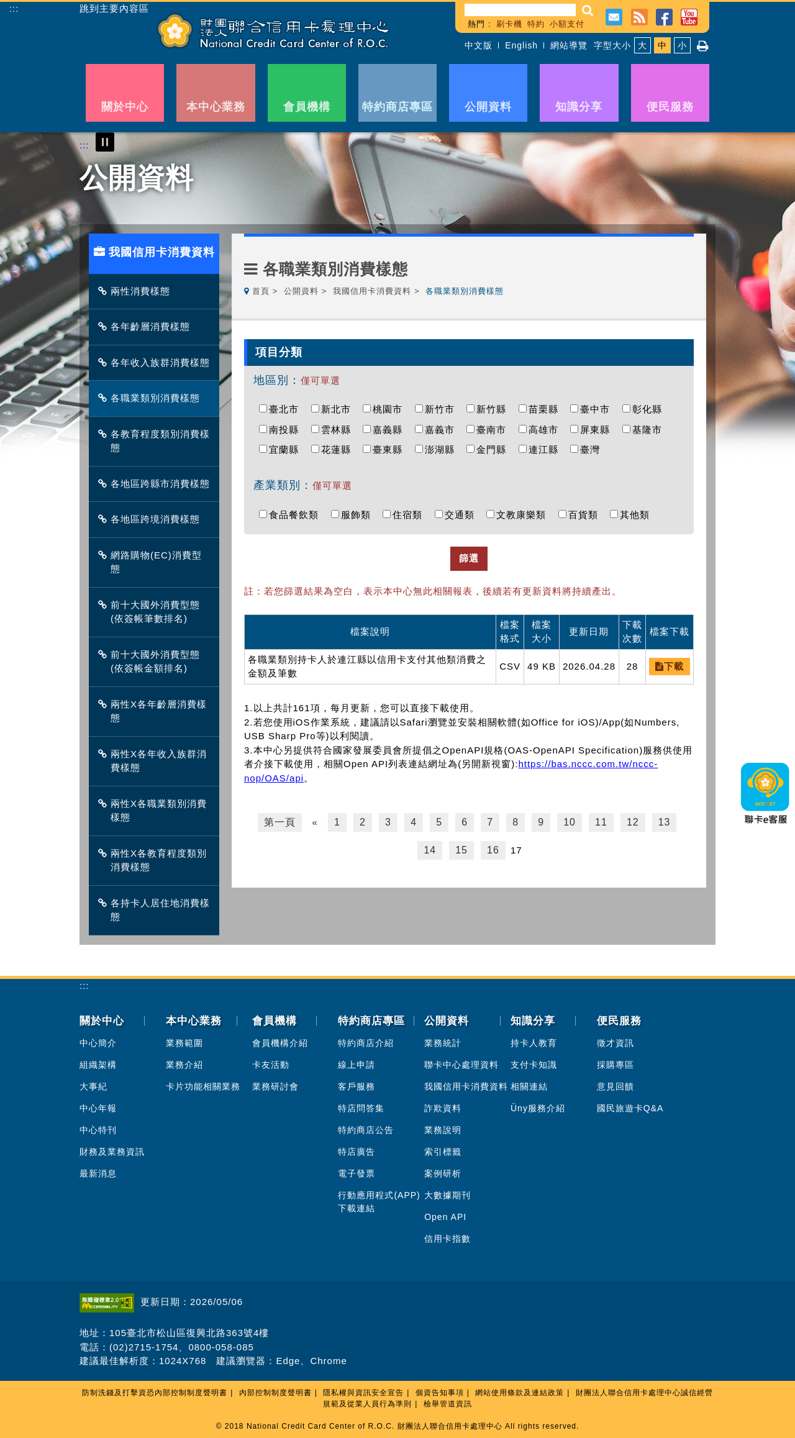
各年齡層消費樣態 (147, 326)
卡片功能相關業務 (203, 1086)
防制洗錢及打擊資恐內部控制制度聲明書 (154, 1392)
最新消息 (98, 1173)
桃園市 (391, 409)
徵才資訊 (615, 1043)
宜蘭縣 (287, 449)
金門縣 (494, 449)
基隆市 (650, 429)
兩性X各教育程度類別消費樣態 (155, 860)
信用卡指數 (447, 1239)
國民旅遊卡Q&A (630, 1108)
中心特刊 (98, 1130)
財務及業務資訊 (112, 1152)
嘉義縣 (391, 429)
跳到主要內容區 (114, 9)
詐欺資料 (442, 1108)
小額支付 (567, 24)
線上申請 (356, 1065)
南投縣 (287, 429)
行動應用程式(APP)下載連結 (379, 1201)
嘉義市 (443, 429)
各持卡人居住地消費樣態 (157, 910)
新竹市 (443, 409)
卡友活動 (270, 1065)
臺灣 (593, 449)
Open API (445, 1217)
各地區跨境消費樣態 (152, 519)
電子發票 (356, 1173)
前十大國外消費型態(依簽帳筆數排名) (152, 611)
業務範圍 (184, 1043)
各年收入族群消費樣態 (157, 362)
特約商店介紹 (366, 1043)
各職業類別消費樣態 (152, 398)
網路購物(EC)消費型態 (153, 562)
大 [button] (642, 45)
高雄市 (547, 429)
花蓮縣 (339, 449)
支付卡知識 (534, 1065)
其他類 (638, 514)
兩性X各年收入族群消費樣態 (155, 761)
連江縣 (547, 449)
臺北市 (287, 409)
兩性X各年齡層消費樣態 (155, 711)
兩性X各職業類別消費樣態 (155, 810)
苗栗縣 (547, 409)
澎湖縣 (443, 449)
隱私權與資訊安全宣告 (363, 1392)
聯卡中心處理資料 (461, 1065)
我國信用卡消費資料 (372, 291)
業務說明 (442, 1130)
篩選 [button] (469, 558)
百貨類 (586, 514)
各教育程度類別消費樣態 (157, 441)
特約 (536, 24)
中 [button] (662, 45)
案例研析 (442, 1173)
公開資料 (301, 291)
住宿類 (411, 514)
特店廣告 (356, 1152)
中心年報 (98, 1108)
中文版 (479, 45)
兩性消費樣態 (137, 291)
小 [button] (682, 45)
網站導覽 (569, 45)
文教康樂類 (524, 514)
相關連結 (529, 1086)
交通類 (463, 514)
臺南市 (494, 429)
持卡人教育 (534, 1043)
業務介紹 (184, 1065)
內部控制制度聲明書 (275, 1392)
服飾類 (359, 514)
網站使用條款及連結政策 (519, 1392)
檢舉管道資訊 (448, 1403)
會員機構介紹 (280, 1043)
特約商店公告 (366, 1130)
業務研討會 (275, 1086)
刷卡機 (509, 24)
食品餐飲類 (297, 514)
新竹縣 (494, 409)
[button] (588, 10)
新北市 (339, 409)
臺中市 (598, 409)
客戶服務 (356, 1086)
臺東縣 (391, 449)
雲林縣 (339, 429)
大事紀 (93, 1086)
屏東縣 (598, 429)
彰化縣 (650, 409)
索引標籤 (442, 1152)
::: (14, 8)
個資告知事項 (440, 1392)
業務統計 (442, 1043)
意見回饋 (615, 1086)
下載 (669, 666)
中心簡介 (98, 1043)
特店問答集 (361, 1108)
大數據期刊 (447, 1195)
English (521, 45)
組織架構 (98, 1065)
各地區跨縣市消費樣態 (157, 483)
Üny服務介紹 (538, 1108)
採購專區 (615, 1065)
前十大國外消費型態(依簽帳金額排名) (152, 661)
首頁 (261, 291)
